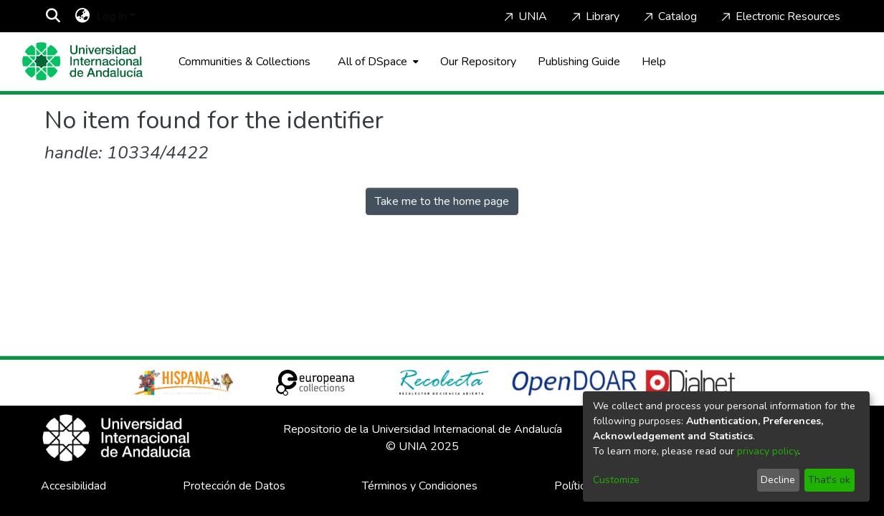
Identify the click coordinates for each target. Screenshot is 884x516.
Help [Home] (654, 62)
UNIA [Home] (524, 16)
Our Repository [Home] (478, 62)
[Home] (82, 61)
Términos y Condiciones (419, 486)
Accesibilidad (73, 486)
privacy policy (767, 451)
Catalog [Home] (669, 16)
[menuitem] (83, 16)
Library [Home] (594, 16)
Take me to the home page (442, 201)
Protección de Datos (234, 486)
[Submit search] (53, 16)
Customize (616, 480)
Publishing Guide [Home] (579, 62)
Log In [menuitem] (111, 16)
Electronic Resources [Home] (779, 16)
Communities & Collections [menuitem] (244, 62)
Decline (778, 480)
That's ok (829, 480)
